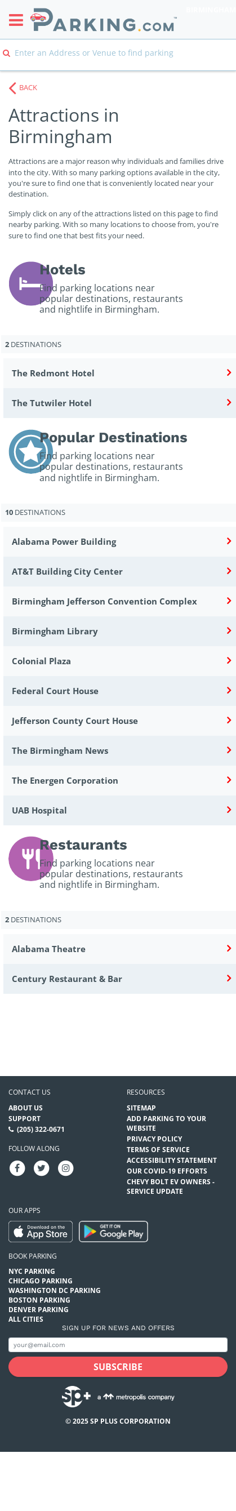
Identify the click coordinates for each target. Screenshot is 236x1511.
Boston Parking (39, 1300)
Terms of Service (158, 1149)
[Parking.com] (103, 19)
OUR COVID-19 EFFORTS (167, 1171)
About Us (25, 1108)
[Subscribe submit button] (118, 1367)
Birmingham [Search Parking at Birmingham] (211, 10)
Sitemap (141, 1108)
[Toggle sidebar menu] (19, 19)
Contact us (29, 1092)
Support (24, 1118)
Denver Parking (38, 1309)
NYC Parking (31, 1271)
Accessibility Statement (172, 1160)
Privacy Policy (154, 1139)
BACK (28, 87)
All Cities (25, 1319)
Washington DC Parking (54, 1290)
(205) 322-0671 (41, 1129)
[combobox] (118, 60)
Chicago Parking (40, 1281)
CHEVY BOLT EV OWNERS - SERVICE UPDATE (171, 1186)
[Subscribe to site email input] (118, 1345)
